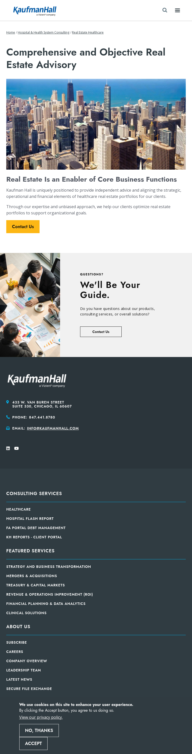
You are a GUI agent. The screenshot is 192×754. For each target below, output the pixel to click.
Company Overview (26, 660)
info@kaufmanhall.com (53, 428)
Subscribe (16, 642)
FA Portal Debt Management (36, 527)
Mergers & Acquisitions (31, 575)
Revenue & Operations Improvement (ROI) (49, 594)
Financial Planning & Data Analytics (46, 603)
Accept (33, 743)
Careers (14, 651)
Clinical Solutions (26, 612)
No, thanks (39, 730)
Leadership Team (23, 670)
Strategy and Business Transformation (48, 566)
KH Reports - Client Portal (34, 537)
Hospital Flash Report (30, 518)
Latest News (19, 679)
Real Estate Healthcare (88, 32)
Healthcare (18, 509)
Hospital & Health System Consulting (43, 32)
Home (10, 32)
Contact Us (23, 226)
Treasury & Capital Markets (35, 585)
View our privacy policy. (41, 717)
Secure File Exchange (29, 688)
